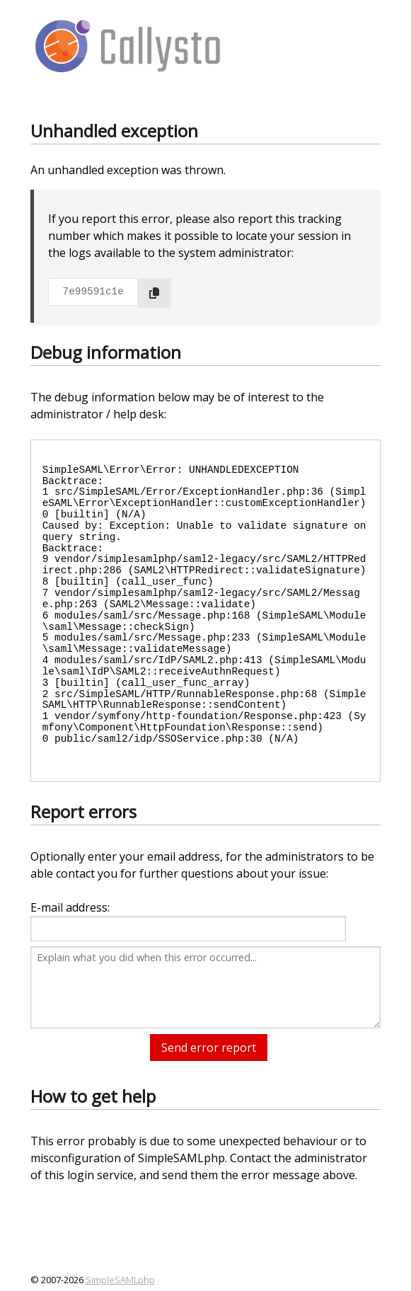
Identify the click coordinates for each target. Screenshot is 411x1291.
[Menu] (358, 45)
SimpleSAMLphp (120, 1279)
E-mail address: (70, 907)
